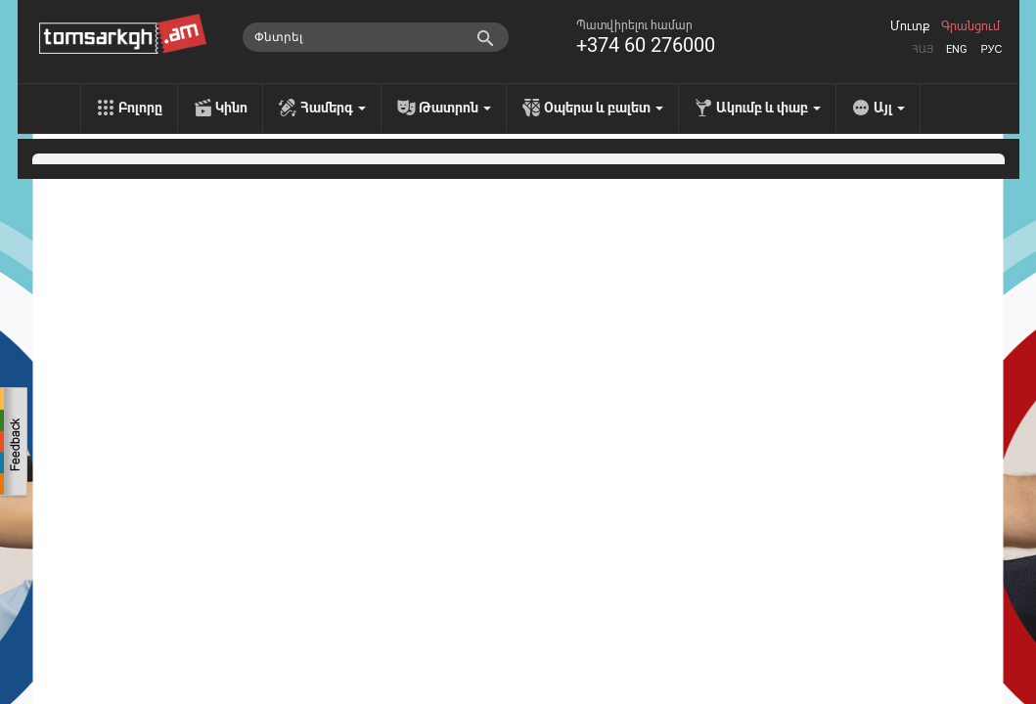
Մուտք (909, 26)
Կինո (231, 107)
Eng (957, 49)
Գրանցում (970, 26)
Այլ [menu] (889, 107)
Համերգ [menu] (333, 107)
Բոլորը (140, 107)
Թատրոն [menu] (455, 107)
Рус (991, 49)
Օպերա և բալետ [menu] (603, 107)
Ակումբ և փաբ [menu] (768, 107)
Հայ (922, 49)
